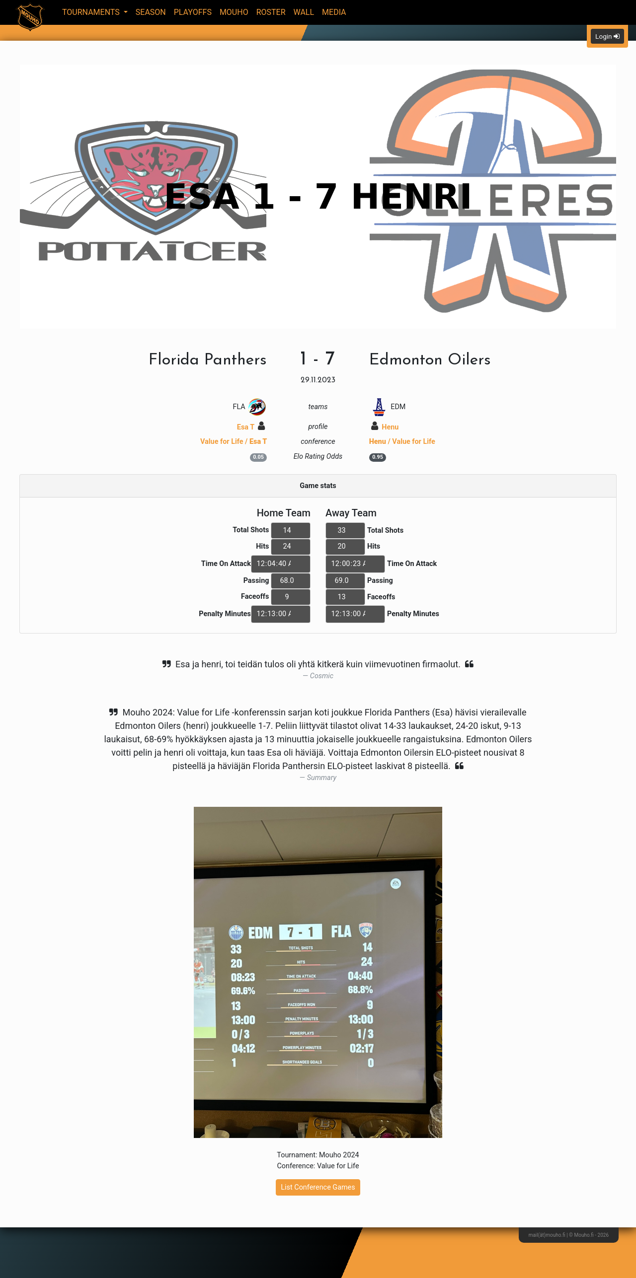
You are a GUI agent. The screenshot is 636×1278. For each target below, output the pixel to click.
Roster (271, 12)
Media (334, 12)
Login (607, 36)
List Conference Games (318, 1187)
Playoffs (193, 12)
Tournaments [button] (92, 12)
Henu (385, 427)
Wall (304, 12)
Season (151, 12)
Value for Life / (233, 441)
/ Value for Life (402, 441)
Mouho (234, 12)
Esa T (251, 427)
